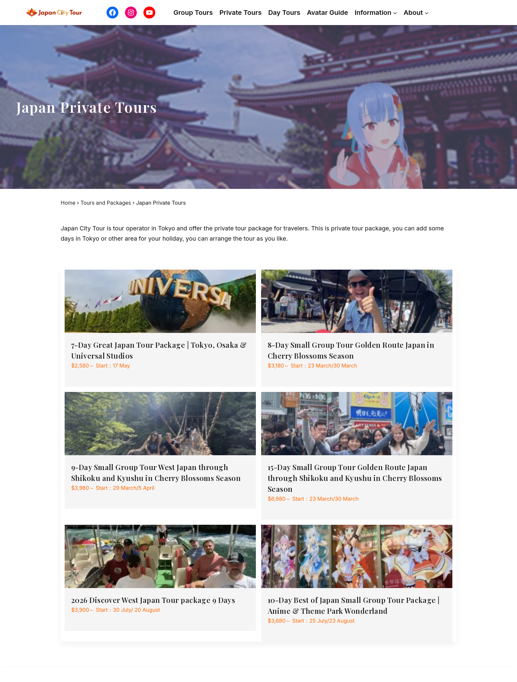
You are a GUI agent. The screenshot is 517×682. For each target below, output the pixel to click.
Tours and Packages (105, 202)
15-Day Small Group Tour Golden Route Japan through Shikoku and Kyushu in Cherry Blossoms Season (355, 478)
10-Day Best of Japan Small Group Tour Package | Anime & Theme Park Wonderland (354, 605)
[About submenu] (427, 13)
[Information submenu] (395, 13)
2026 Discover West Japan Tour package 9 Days (153, 600)
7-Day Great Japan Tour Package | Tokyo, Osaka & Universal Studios (159, 350)
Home (68, 202)
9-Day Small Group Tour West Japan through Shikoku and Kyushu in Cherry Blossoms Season (156, 472)
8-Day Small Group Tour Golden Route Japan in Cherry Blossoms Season (351, 350)
